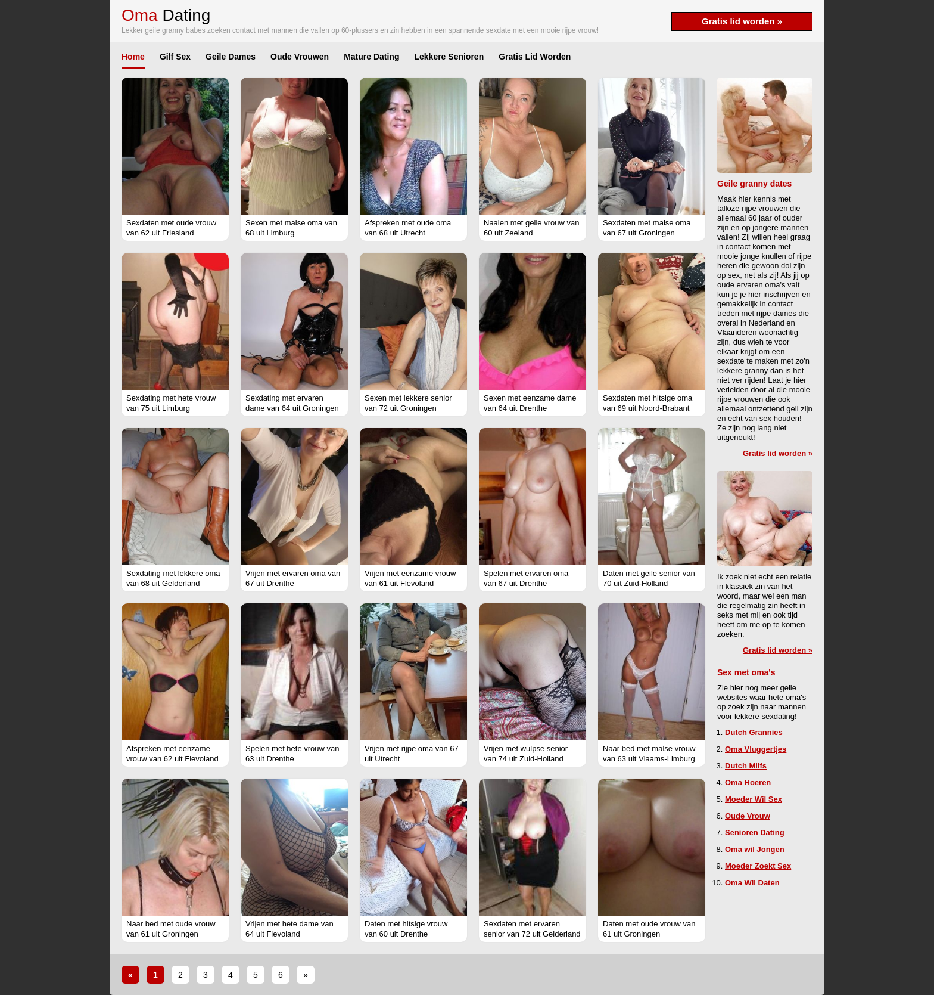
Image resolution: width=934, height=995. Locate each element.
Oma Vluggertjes (755, 749)
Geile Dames (231, 56)
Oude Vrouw (747, 815)
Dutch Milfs (746, 765)
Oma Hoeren (748, 782)
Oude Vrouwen (299, 56)
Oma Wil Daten (752, 882)
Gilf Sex (175, 56)
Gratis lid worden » (742, 21)
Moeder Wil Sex (753, 799)
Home (133, 56)
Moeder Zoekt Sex (758, 865)
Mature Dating (371, 56)
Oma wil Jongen (754, 849)
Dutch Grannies (754, 732)
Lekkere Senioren (449, 56)
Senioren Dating (754, 832)
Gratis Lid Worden (535, 56)
